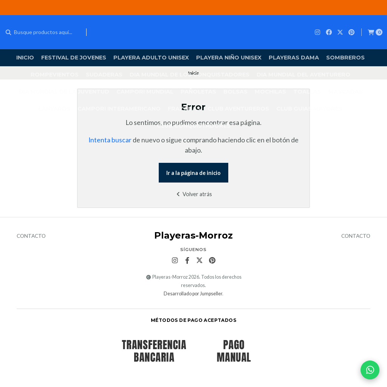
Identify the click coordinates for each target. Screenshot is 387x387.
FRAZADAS (184, 108)
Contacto (31, 236)
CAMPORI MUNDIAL (144, 91)
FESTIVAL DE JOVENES (73, 57)
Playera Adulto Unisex (151, 57)
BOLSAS (235, 91)
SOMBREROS (345, 57)
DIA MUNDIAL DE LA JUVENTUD (64, 91)
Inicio (25, 57)
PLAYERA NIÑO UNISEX (229, 57)
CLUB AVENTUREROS (238, 108)
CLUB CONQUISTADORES (194, 125)
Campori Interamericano (119, 108)
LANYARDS (54, 108)
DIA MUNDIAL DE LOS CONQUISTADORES (189, 74)
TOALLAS (307, 91)
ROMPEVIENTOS (55, 74)
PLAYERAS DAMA (294, 57)
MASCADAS (345, 91)
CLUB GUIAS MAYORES (309, 108)
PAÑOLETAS (198, 91)
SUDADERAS (104, 74)
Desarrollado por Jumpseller (193, 293)
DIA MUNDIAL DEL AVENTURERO (303, 74)
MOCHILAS (270, 91)
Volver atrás (193, 194)
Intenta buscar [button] (110, 140)
